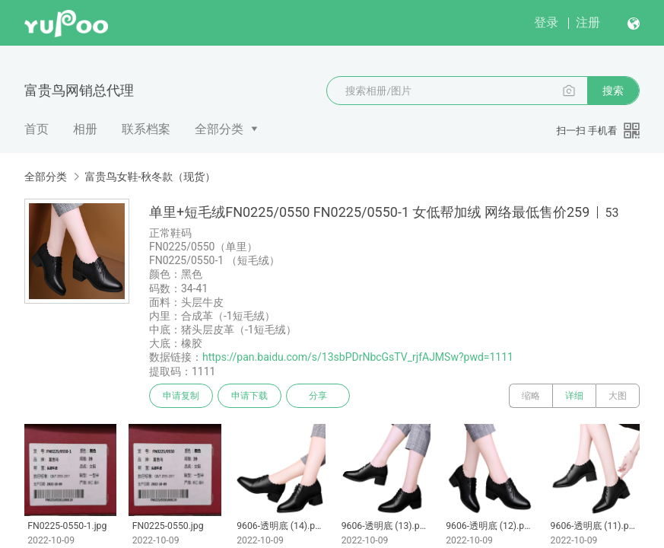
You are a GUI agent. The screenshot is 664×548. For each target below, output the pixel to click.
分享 (318, 395)
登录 (546, 22)
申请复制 (181, 395)
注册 (588, 22)
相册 (85, 129)
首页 (36, 129)
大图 (617, 395)
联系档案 (146, 129)
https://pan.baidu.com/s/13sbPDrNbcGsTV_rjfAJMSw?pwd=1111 (357, 357)
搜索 (613, 90)
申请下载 (249, 395)
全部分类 (219, 129)
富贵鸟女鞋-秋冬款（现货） (149, 176)
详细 (574, 395)
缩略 (531, 395)
